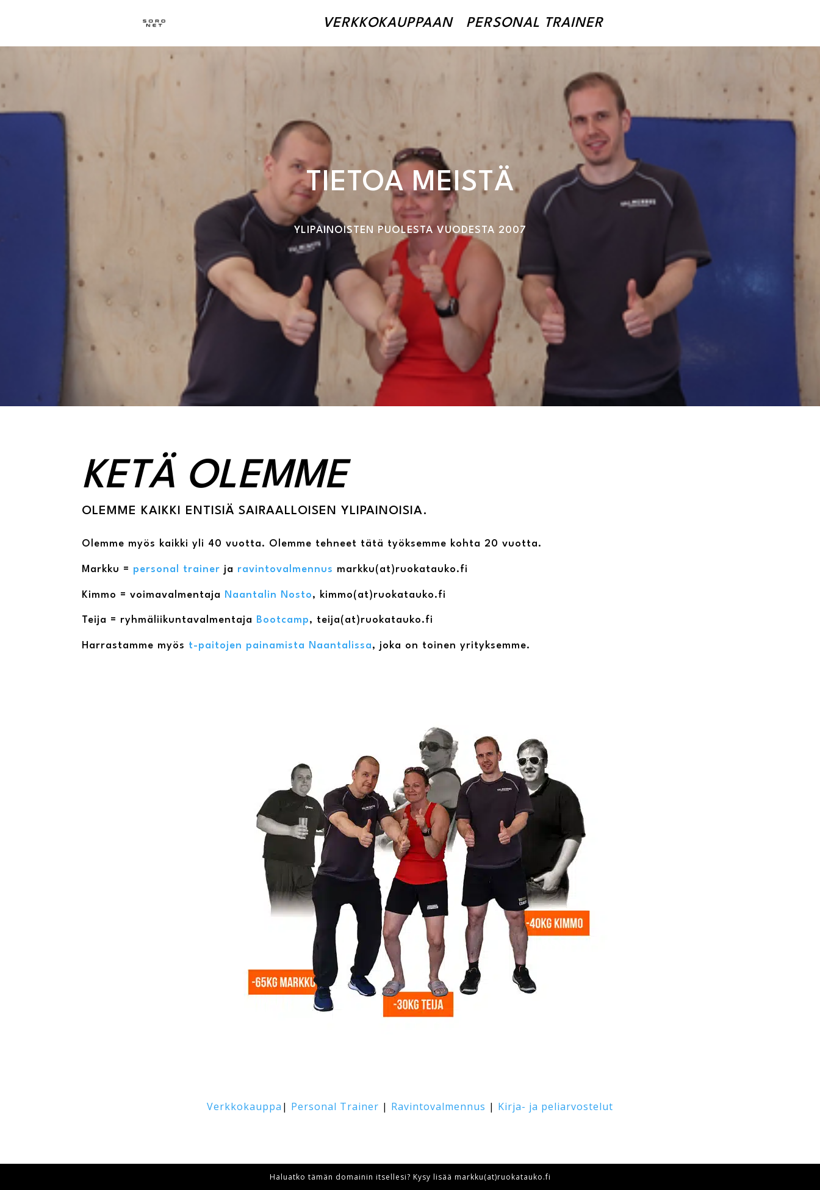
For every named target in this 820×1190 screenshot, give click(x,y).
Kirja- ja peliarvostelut (555, 1106)
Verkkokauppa (244, 1106)
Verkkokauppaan (388, 23)
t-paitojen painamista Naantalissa (278, 645)
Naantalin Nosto (268, 595)
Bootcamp (282, 620)
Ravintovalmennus (438, 1106)
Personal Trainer (534, 23)
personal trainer (176, 569)
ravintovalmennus (285, 569)
